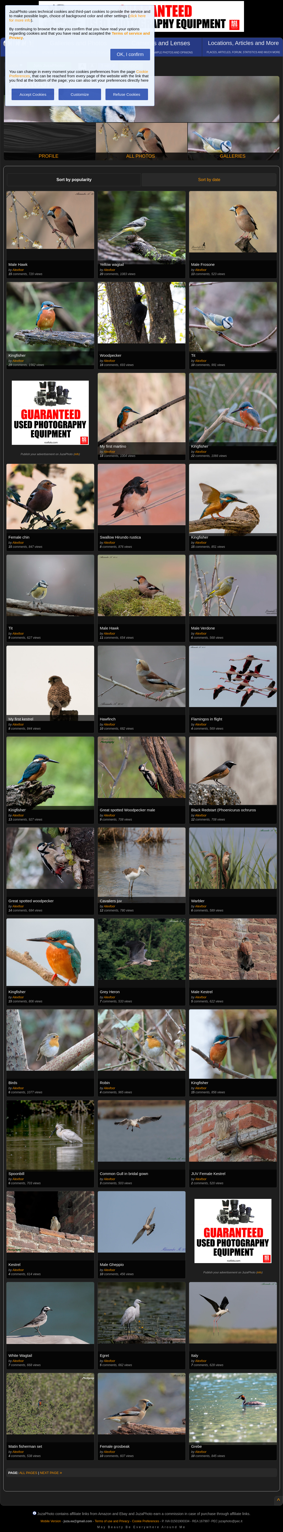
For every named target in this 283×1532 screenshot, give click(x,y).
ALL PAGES (28, 1473)
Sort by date (209, 179)
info (76, 454)
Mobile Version (51, 1521)
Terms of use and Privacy (112, 1521)
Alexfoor (18, 270)
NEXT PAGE (51, 1473)
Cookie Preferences (145, 1521)
